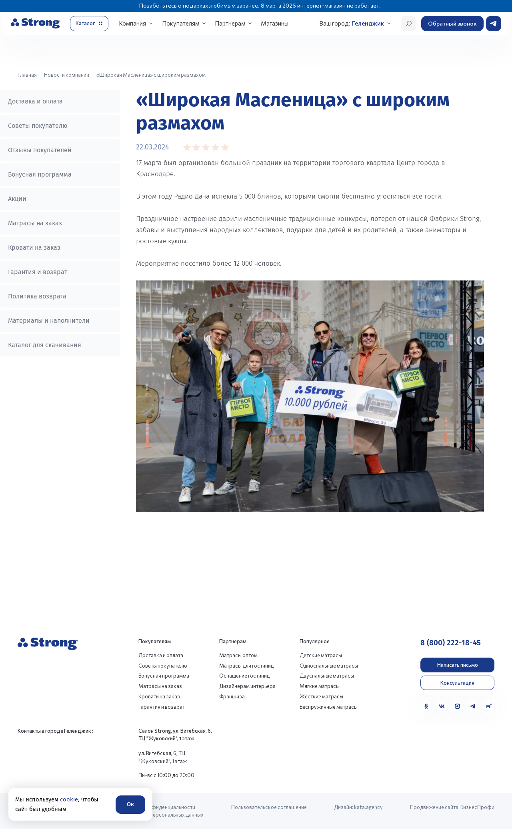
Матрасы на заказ (35, 223)
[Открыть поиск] (408, 23)
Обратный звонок (452, 23)
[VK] (442, 706)
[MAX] (457, 706)
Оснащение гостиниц (244, 675)
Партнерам (230, 23)
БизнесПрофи (477, 807)
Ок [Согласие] (130, 804)
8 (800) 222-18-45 (450, 642)
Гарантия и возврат (37, 272)
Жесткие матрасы (321, 696)
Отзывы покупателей (40, 150)
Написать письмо (457, 665)
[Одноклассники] (426, 706)
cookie (69, 799)
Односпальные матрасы (329, 665)
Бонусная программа (40, 174)
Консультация (457, 683)
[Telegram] (473, 706)
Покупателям (180, 23)
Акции (17, 199)
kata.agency (368, 807)
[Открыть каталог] (89, 23)
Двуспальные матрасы (327, 675)
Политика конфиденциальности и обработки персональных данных (161, 811)
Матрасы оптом (238, 655)
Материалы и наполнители (49, 320)
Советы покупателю (38, 125)
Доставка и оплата (35, 101)
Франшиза (232, 696)
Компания (132, 23)
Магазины (274, 23)
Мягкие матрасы (320, 686)
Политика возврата (37, 296)
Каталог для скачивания (44, 345)
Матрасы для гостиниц (246, 665)
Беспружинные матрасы (329, 707)
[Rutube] (488, 706)
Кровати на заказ (34, 247)
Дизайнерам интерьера (247, 686)
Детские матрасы (321, 655)
